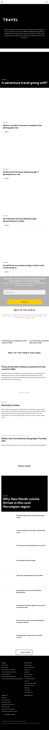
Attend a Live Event (29, 667)
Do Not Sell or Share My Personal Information (12, 678)
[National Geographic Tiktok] (29, 704)
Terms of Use (5, 665)
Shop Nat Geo (27, 676)
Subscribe (4, 697)
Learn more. (30, 317)
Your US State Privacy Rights (8, 669)
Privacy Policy (5, 667)
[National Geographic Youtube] (29, 701)
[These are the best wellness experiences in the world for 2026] (24, 370)
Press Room (27, 690)
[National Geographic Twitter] (25, 701)
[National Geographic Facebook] (29, 697)
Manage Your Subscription (8, 704)
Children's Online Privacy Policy (9, 672)
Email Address (7, 289)
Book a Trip (27, 669)
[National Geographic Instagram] (25, 697)
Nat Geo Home (28, 665)
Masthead (26, 687)
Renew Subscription (6, 702)
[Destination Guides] (24, 407)
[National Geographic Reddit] (25, 708)
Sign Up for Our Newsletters (8, 709)
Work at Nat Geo (6, 706)
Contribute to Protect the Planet (9, 711)
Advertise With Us (28, 692)
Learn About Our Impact (30, 683)
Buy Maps (26, 672)
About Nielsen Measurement (8, 676)
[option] (15, 332)
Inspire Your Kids (28, 674)
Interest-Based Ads (6, 674)
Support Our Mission (29, 685)
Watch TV (26, 681)
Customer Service (6, 700)
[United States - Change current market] (8, 714)
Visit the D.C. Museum (29, 678)
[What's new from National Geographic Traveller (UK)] (24, 438)
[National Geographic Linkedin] (25, 704)
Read (6, 132)
